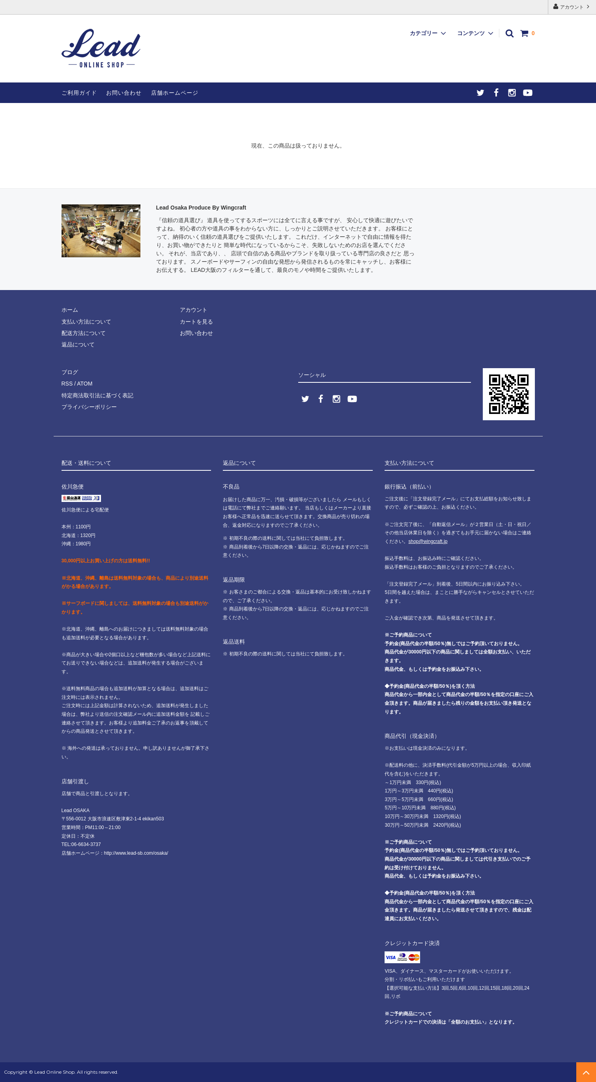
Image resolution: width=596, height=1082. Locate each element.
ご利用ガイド (79, 93)
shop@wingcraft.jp (427, 541)
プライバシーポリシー (89, 407)
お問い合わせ (124, 93)
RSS (67, 383)
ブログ (70, 372)
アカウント (572, 6)
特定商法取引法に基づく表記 (97, 395)
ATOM (84, 383)
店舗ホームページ (174, 93)
